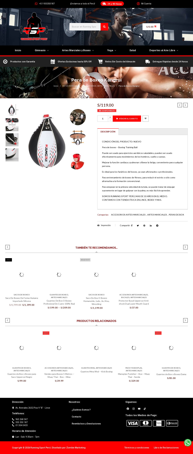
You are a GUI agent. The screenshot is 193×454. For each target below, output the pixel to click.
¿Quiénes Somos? (81, 410)
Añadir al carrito (128, 118)
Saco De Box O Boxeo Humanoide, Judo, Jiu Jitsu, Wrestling (96, 301)
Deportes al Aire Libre (163, 50)
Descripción (108, 131)
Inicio (18, 50)
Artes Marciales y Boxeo (78, 50)
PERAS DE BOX (176, 214)
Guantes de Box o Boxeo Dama (171, 374)
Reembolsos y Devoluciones (86, 423)
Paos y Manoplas (133, 368)
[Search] (104, 26)
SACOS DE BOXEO (22, 295)
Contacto (76, 416)
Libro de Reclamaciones (166, 447)
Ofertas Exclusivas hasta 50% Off (75, 61)
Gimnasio (42, 50)
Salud (133, 50)
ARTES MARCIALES (71, 86)
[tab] (108, 131)
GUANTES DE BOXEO (59, 295)
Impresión (104, 225)
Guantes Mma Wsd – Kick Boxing (97, 371)
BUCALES (125, 297)
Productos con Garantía (22, 61)
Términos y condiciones (136, 447)
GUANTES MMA (88, 368)
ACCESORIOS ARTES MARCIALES (99, 86)
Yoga (111, 50)
